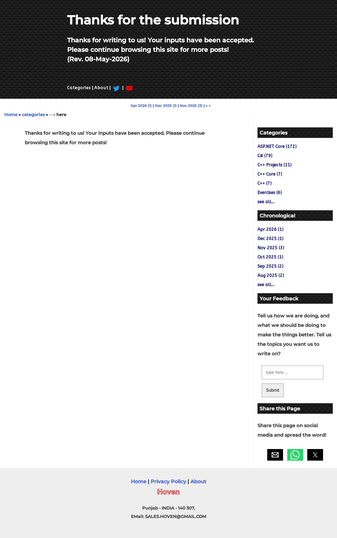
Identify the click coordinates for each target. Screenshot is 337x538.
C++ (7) (264, 183)
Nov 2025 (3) (191, 105)
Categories (79, 87)
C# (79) (264, 155)
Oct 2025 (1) (270, 257)
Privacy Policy (168, 481)
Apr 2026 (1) (141, 105)
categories (33, 114)
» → (208, 105)
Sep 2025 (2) (270, 266)
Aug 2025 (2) (270, 275)
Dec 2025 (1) (166, 105)
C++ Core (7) (269, 174)
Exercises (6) (269, 192)
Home (10, 114)
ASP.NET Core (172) (276, 146)
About (101, 87)
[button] (275, 455)
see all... (265, 201)
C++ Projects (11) (274, 164)
